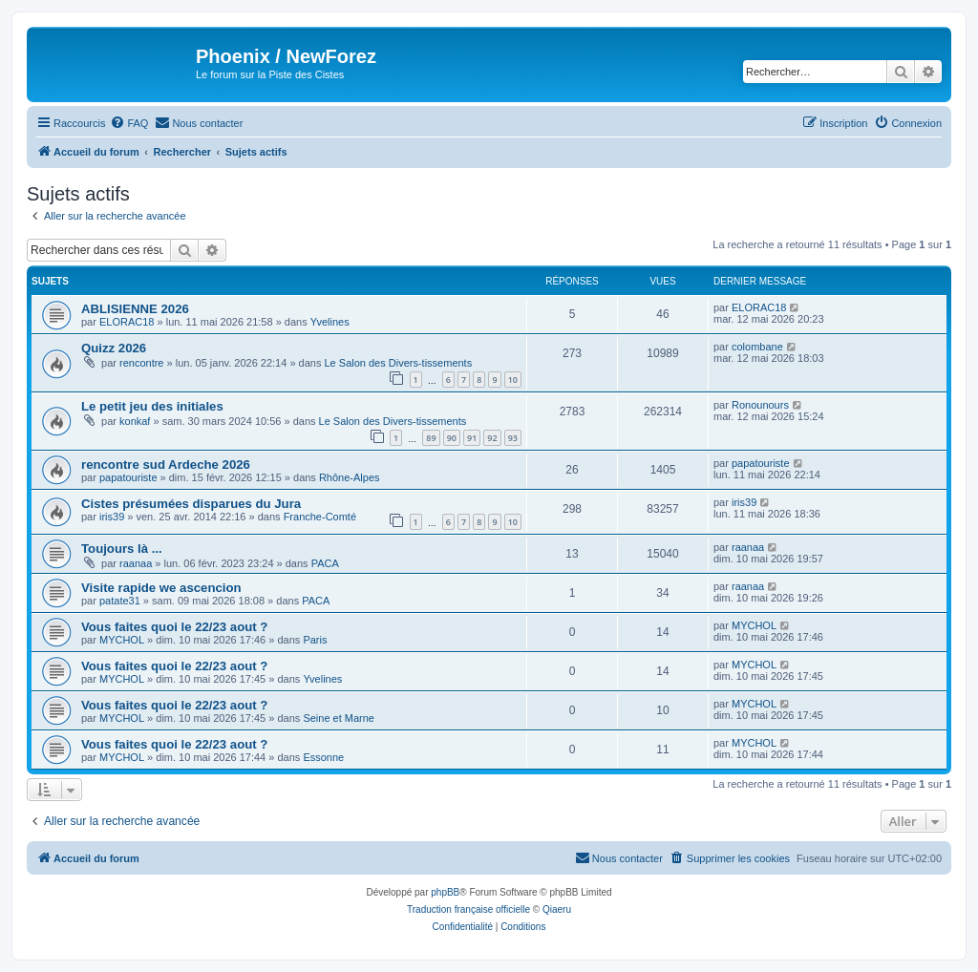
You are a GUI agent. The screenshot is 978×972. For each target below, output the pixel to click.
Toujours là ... (121, 548)
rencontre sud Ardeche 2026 (165, 464)
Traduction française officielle (468, 909)
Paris (315, 639)
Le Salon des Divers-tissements (399, 363)
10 (513, 379)
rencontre (141, 363)
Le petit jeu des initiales (152, 406)
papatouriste (128, 477)
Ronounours (760, 405)
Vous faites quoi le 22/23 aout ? (174, 627)
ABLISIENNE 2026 (135, 309)
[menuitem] (129, 123)
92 (492, 438)
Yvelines (330, 322)
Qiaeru (556, 909)
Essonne (323, 757)
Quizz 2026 (113, 348)
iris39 (111, 516)
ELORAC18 (126, 322)
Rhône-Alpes (349, 477)
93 (513, 438)
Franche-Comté (320, 516)
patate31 (119, 600)
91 (472, 438)
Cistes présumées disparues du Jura (191, 504)
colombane (757, 346)
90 (452, 438)
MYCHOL (121, 639)
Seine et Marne (338, 718)
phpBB (445, 892)
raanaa (135, 563)
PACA (325, 563)
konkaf (134, 421)
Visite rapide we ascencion (161, 588)
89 (431, 438)
